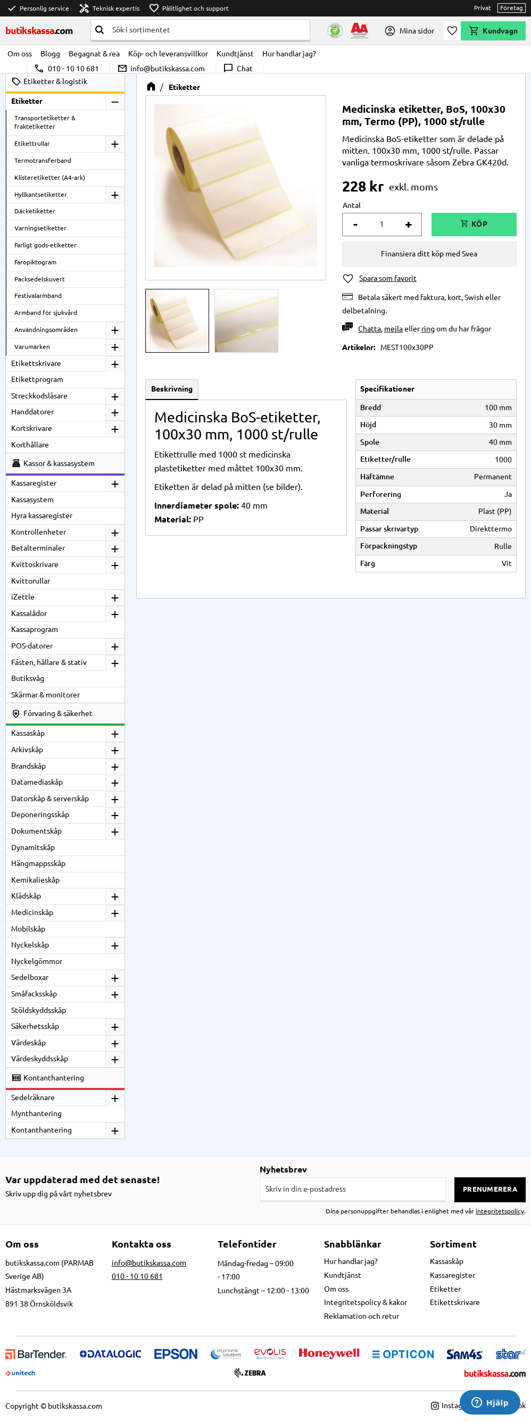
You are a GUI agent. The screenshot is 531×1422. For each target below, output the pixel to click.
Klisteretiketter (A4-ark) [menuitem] (49, 177)
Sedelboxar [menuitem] (29, 977)
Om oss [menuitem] (19, 53)
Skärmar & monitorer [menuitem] (45, 695)
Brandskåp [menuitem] (28, 766)
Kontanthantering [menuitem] (41, 1130)
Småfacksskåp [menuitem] (34, 993)
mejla (393, 329)
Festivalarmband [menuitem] (38, 295)
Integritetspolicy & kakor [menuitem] (365, 1302)
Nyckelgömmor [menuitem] (36, 961)
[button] (452, 31)
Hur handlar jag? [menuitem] (289, 53)
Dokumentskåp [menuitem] (36, 831)
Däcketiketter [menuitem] (34, 210)
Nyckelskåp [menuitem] (30, 945)
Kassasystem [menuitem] (32, 499)
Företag (511, 7)
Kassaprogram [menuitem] (34, 629)
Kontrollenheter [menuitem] (38, 532)
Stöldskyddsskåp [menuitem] (38, 1010)
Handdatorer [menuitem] (32, 412)
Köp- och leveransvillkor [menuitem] (168, 53)
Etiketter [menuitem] (27, 101)
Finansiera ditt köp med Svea (429, 254)
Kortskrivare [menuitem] (31, 428)
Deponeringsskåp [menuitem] (40, 814)
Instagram (453, 1405)
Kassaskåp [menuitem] (28, 733)
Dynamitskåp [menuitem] (33, 847)
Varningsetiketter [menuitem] (40, 227)
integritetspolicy (500, 1211)
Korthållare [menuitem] (30, 444)
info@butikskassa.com (161, 68)
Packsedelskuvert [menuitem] (39, 279)
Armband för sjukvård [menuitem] (45, 312)
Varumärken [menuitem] (32, 346)
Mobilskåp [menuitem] (28, 929)
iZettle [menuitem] (23, 597)
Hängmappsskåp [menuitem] (38, 863)
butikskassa (39, 30)
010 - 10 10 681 (66, 68)
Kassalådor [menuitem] (29, 613)
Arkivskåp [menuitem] (27, 749)
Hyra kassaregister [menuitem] (41, 515)
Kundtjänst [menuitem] (235, 53)
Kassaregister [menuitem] (33, 483)
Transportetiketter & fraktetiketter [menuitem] (45, 122)
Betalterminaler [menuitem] (38, 548)
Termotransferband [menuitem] (42, 160)
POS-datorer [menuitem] (32, 646)
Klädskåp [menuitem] (26, 896)
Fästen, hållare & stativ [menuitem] (49, 662)
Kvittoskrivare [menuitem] (35, 564)
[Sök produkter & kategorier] (209, 30)
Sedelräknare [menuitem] (33, 1097)
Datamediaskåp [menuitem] (37, 782)
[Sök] (99, 30)
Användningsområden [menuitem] (46, 329)
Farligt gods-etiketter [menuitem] (45, 245)
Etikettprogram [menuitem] (37, 379)
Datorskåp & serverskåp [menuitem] (50, 798)
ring (428, 329)
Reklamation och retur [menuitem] (361, 1316)
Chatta (369, 329)
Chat (237, 68)
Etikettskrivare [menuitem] (36, 363)
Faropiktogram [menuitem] (35, 262)
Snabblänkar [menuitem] (352, 1243)
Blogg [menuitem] (50, 53)
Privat (482, 7)
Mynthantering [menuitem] (36, 1113)
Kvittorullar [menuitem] (30, 581)
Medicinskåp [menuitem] (32, 912)
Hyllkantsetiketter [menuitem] (40, 194)
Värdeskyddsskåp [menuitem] (39, 1058)
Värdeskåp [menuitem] (28, 1042)
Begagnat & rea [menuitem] (94, 53)
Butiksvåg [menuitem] (27, 678)
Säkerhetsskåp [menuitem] (35, 1026)
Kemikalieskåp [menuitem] (35, 880)
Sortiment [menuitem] (453, 1243)
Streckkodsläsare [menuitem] (39, 396)
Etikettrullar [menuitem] (32, 143)
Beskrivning (172, 389)
